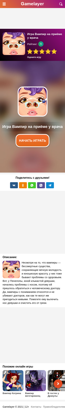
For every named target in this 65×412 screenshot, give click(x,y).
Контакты (36, 406)
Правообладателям (54, 406)
